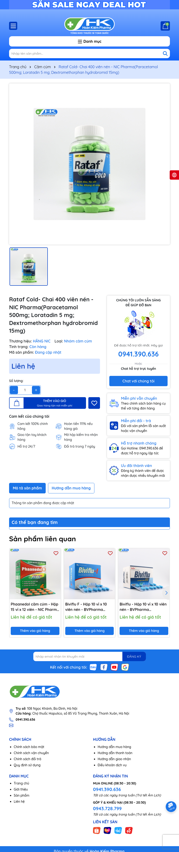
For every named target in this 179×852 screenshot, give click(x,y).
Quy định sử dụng (27, 765)
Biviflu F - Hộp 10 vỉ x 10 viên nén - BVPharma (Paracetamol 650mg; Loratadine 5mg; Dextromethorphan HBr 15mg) (86, 607)
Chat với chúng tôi (138, 381)
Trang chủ (21, 783)
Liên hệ (19, 801)
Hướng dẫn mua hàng (114, 747)
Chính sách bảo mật (29, 747)
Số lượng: (16, 381)
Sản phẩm (21, 795)
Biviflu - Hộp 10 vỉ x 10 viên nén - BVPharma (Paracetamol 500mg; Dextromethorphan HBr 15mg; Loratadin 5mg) (143, 607)
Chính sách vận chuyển (31, 753)
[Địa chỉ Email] (89, 656)
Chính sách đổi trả (27, 759)
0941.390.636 (107, 789)
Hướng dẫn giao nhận (114, 759)
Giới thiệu (21, 789)
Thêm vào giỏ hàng (35, 631)
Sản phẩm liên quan (42, 538)
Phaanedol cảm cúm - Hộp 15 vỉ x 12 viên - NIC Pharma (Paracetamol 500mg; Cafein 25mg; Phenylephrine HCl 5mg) (35, 607)
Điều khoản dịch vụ (112, 765)
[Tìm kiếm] (165, 53)
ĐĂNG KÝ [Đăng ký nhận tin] (134, 656)
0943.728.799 (107, 808)
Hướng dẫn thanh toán (115, 753)
